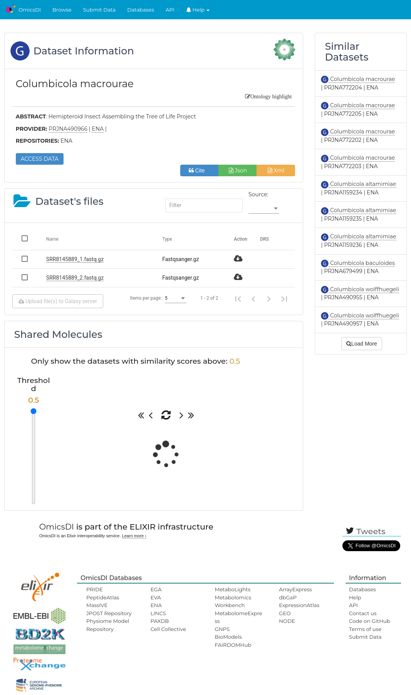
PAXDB (160, 621)
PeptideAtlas (102, 597)
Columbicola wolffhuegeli (364, 289)
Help (198, 10)
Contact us (362, 613)
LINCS (158, 613)
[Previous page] (253, 298)
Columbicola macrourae (362, 79)
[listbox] (263, 208)
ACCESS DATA (40, 158)
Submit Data (99, 10)
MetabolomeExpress (238, 617)
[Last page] (284, 298)
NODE (287, 621)
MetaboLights (232, 589)
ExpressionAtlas (299, 605)
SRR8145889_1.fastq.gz (75, 259)
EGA (156, 589)
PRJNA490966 (68, 128)
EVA (156, 597)
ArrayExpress (295, 589)
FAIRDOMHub (233, 645)
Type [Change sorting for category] (167, 239)
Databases (140, 10)
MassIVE (96, 605)
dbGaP (288, 597)
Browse (62, 10)
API (170, 10)
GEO (284, 613)
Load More (361, 344)
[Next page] (269, 298)
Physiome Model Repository (107, 625)
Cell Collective (168, 629)
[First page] (238, 298)
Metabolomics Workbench (233, 601)
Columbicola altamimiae (362, 183)
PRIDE (94, 589)
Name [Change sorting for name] (52, 239)
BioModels (228, 637)
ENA (156, 605)
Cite (200, 170)
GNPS (222, 629)
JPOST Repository (109, 613)
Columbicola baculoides (362, 263)
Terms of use (365, 629)
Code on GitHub (369, 621)
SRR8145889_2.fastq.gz (75, 278)
